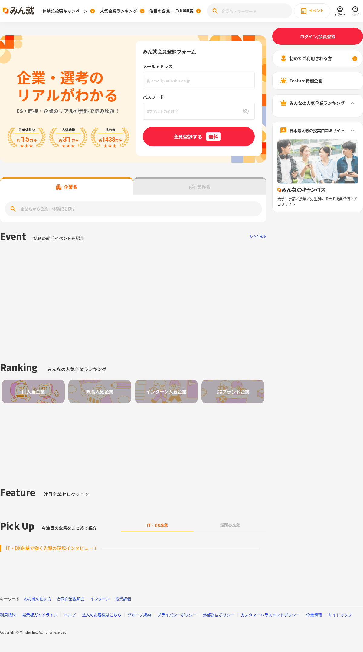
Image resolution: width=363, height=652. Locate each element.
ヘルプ (70, 614)
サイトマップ (340, 614)
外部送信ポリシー (218, 614)
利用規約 (8, 614)
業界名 (200, 186)
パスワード (153, 97)
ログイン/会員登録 (317, 36)
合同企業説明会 (70, 598)
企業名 (66, 186)
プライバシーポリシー (177, 614)
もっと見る (258, 236)
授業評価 (123, 598)
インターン (100, 598)
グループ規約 (139, 614)
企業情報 (314, 614)
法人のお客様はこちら (101, 614)
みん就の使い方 (37, 598)
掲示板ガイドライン (39, 614)
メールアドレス (157, 66)
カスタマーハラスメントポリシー (270, 614)
